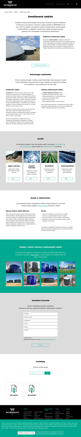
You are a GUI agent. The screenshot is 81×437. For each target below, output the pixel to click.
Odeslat (40, 345)
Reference (68, 413)
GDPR (67, 418)
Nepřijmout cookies (56, 433)
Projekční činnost (58, 418)
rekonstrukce (42, 205)
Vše (32, 373)
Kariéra (67, 415)
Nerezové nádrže (27, 413)
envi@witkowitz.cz (60, 4)
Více (14, 178)
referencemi (35, 255)
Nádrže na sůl (37, 415)
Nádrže (16, 12)
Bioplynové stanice (49, 416)
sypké (45, 146)
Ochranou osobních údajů (48, 339)
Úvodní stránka (8, 12)
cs (39, 373)
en (47, 373)
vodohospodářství (25, 146)
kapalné (51, 146)
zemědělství (59, 144)
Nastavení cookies (42, 433)
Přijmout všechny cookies (26, 433)
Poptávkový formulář (40, 65)
